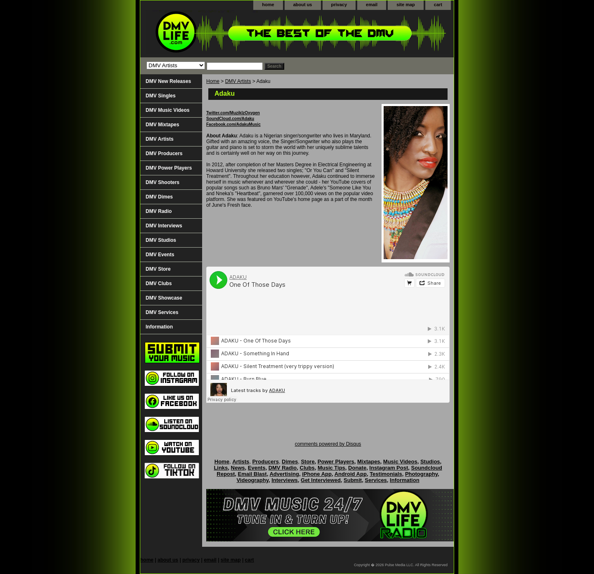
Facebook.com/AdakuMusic (233, 124)
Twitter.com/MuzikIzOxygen (233, 113)
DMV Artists (238, 81)
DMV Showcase (164, 298)
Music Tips (331, 468)
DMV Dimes (159, 197)
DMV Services (162, 312)
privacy (339, 4)
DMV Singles (161, 96)
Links (221, 468)
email (371, 4)
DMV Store (158, 269)
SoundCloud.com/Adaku (230, 118)
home (268, 4)
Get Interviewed (321, 480)
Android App (351, 474)
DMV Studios (161, 240)
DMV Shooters (162, 182)
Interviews (284, 480)
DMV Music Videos (167, 110)
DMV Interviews (164, 226)
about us (302, 4)
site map (405, 4)
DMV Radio (159, 211)
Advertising (284, 474)
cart (438, 4)
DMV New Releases (168, 81)
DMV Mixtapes (162, 125)
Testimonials (386, 474)
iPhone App (317, 474)
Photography (421, 474)
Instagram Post (388, 468)
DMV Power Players (169, 168)
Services (376, 480)
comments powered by (328, 444)
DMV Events (160, 254)
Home (212, 81)
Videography (252, 480)
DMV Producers (164, 153)
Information (159, 327)
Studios (430, 461)
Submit (353, 480)
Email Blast (252, 474)
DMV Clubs (159, 283)
